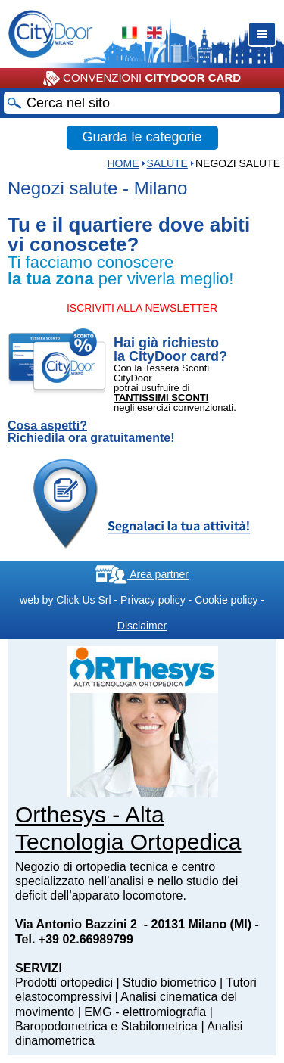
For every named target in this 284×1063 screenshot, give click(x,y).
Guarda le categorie (141, 137)
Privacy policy (153, 600)
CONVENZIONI (142, 78)
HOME (123, 163)
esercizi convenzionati (185, 407)
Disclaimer (142, 626)
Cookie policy (226, 600)
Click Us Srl (83, 600)
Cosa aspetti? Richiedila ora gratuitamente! (91, 432)
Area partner (142, 574)
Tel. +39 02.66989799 (74, 939)
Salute (167, 163)
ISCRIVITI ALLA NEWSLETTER (142, 308)
